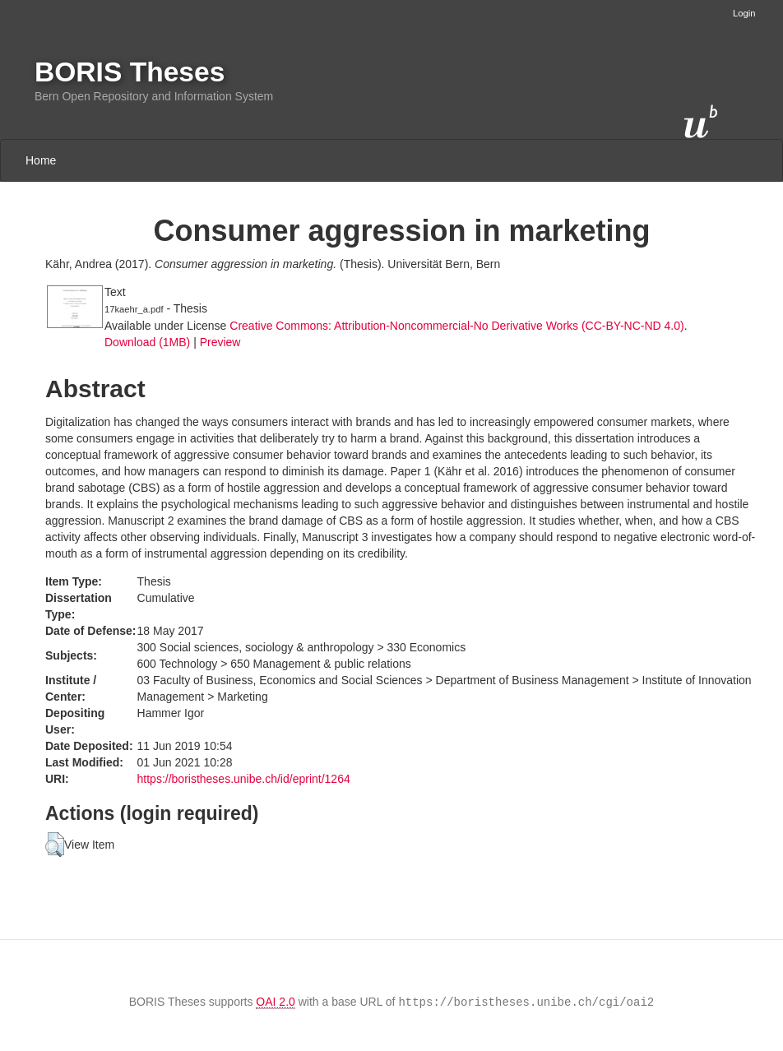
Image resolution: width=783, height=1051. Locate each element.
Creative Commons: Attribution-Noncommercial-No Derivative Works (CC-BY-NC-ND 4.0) (456, 325)
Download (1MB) (147, 342)
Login (744, 13)
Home (40, 160)
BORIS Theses (130, 72)
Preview (220, 342)
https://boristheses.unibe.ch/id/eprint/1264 (243, 778)
